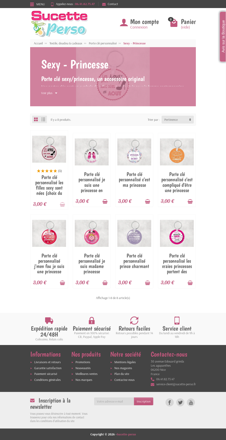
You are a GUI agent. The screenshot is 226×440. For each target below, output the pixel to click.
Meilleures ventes (86, 374)
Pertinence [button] (171, 120)
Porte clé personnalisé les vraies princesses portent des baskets (177, 266)
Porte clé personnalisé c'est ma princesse (134, 179)
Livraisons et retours (47, 362)
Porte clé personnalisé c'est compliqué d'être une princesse (177, 182)
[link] (169, 402)
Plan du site (121, 374)
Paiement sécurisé (45, 374)
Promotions (82, 362)
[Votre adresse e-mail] (114, 401)
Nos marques (83, 380)
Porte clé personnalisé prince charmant (134, 260)
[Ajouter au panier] (62, 204)
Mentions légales (125, 362)
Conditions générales (47, 380)
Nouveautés (83, 368)
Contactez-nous (124, 380)
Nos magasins (123, 368)
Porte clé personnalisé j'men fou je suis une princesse (49, 263)
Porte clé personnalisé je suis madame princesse (91, 263)
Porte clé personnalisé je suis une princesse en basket (91, 184)
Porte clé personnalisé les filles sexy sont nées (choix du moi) (49, 187)
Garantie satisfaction (47, 368)
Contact (110, 4)
